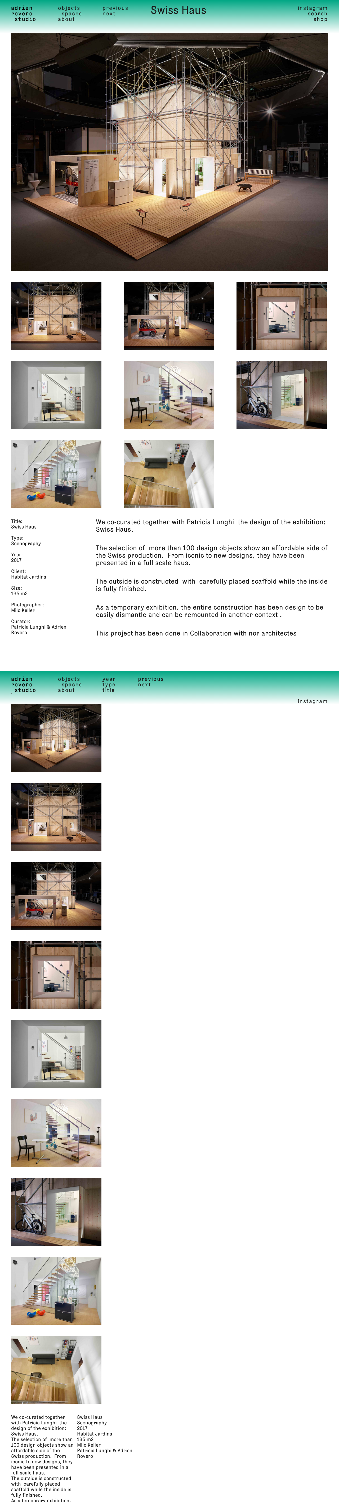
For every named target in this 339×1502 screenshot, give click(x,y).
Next (109, 13)
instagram (313, 8)
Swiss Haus (178, 11)
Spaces (72, 13)
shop (321, 19)
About (66, 19)
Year (109, 679)
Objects (69, 8)
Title (108, 690)
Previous (115, 8)
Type (109, 684)
